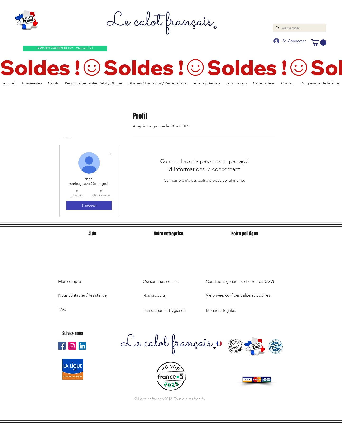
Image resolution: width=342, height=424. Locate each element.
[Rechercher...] (299, 28)
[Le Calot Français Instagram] (72, 346)
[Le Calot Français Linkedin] (82, 346)
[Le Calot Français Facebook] (62, 346)
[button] (318, 42)
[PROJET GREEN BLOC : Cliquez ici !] (65, 48)
